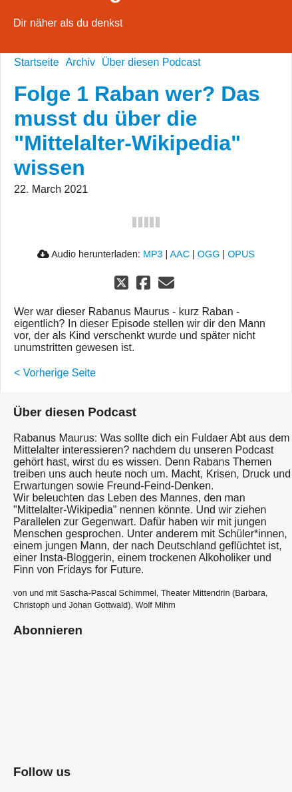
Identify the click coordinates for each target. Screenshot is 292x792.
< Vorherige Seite (55, 372)
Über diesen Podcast (151, 62)
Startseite (36, 62)
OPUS (241, 254)
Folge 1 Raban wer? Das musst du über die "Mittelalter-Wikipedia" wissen (137, 131)
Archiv (80, 62)
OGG (209, 254)
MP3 (153, 254)
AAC (180, 254)
